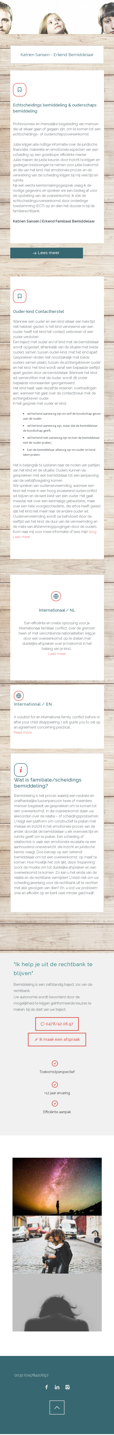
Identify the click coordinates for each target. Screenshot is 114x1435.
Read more (23, 732)
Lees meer (21, 537)
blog (92, 532)
